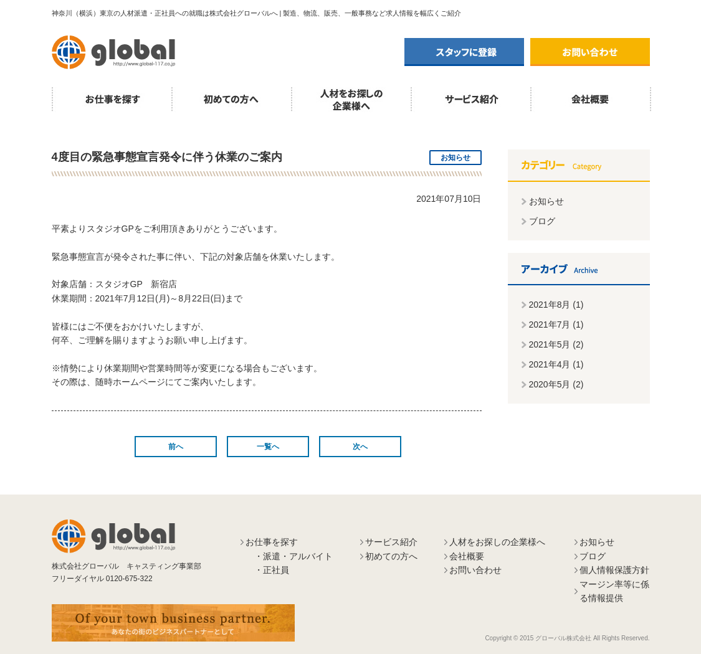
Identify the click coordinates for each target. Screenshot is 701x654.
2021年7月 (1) (556, 324)
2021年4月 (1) (556, 364)
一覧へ (268, 446)
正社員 (276, 570)
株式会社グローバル (114, 52)
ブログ (542, 221)
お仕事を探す (111, 99)
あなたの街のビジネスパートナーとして (173, 623)
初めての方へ (231, 99)
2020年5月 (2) (556, 384)
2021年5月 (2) (556, 344)
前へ (175, 446)
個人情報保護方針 (614, 570)
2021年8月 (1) (556, 305)
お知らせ (546, 201)
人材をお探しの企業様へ (351, 99)
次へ (360, 446)
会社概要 (590, 99)
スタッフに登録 (464, 52)
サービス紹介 (470, 99)
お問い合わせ (590, 52)
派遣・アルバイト (298, 556)
